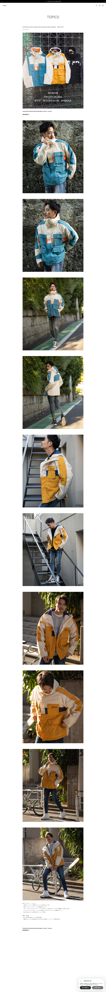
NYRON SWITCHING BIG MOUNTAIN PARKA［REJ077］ (44, 27)
